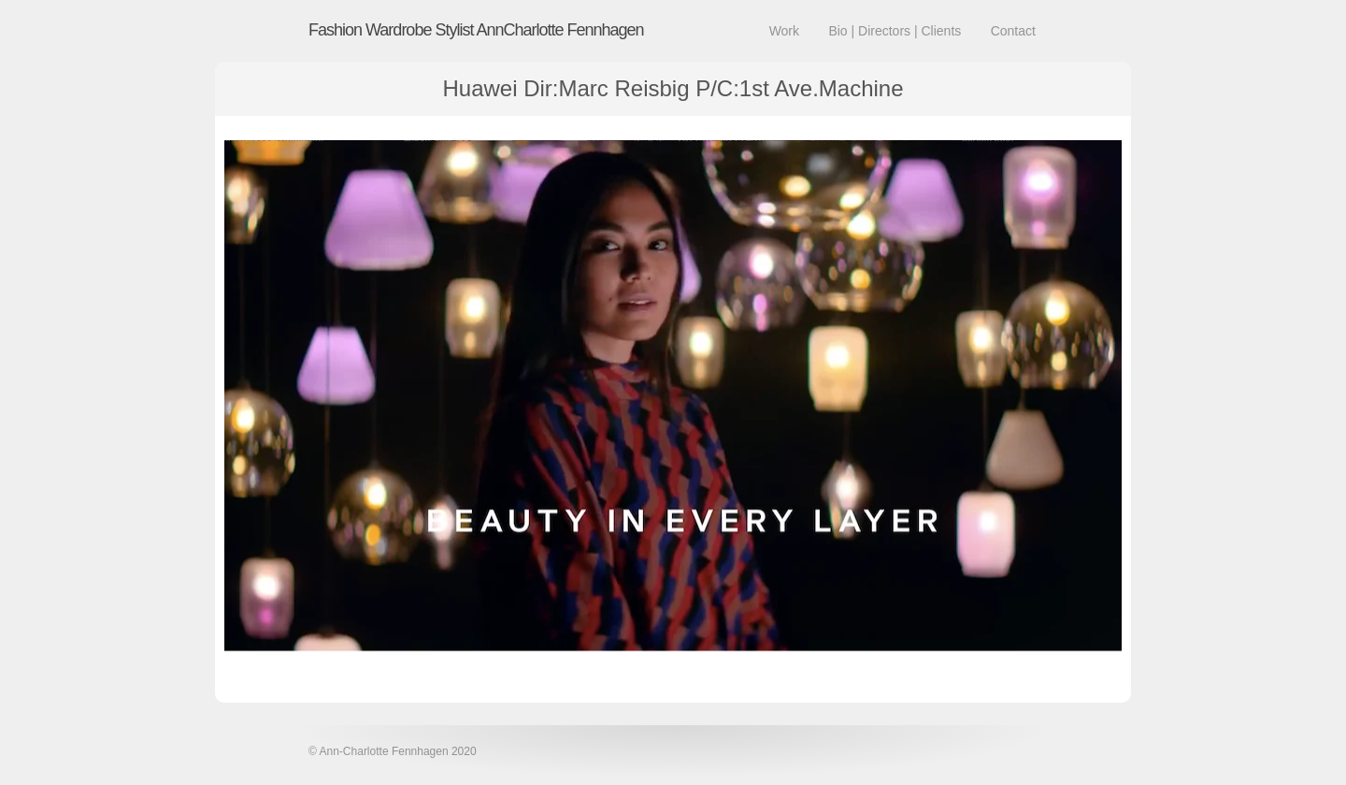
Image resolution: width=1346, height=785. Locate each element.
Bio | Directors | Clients (894, 30)
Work (784, 30)
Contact (1013, 30)
